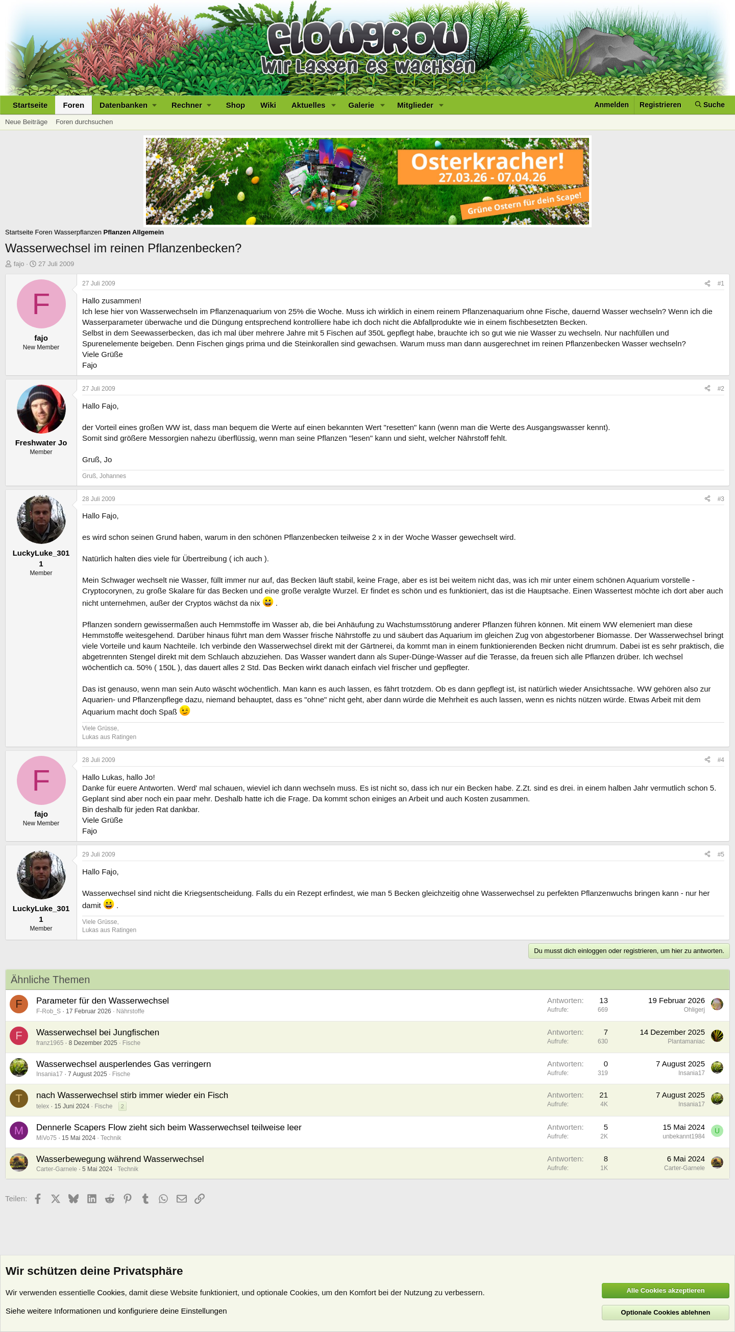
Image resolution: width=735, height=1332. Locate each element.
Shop (236, 105)
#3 (721, 499)
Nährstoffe (130, 1011)
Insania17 (49, 1074)
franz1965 (49, 1042)
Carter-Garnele (56, 1169)
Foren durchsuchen (84, 122)
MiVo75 (46, 1137)
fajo (19, 264)
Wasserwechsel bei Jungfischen (97, 1032)
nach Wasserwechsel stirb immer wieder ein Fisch (132, 1095)
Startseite (30, 105)
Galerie (362, 105)
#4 (721, 760)
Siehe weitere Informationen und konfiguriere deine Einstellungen (116, 1310)
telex (42, 1106)
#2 (721, 388)
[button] (128, 105)
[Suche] (710, 105)
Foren (73, 105)
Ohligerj (694, 1009)
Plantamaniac (686, 1041)
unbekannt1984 (684, 1136)
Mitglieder (415, 105)
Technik (111, 1137)
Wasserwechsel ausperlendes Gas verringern (123, 1064)
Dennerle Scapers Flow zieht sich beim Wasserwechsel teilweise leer (169, 1127)
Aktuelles (308, 105)
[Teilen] (707, 284)
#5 (721, 854)
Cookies (111, 1292)
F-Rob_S (48, 1011)
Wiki (268, 105)
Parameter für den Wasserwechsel (102, 1001)
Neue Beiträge (26, 122)
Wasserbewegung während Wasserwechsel (120, 1159)
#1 (721, 283)
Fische (131, 1042)
